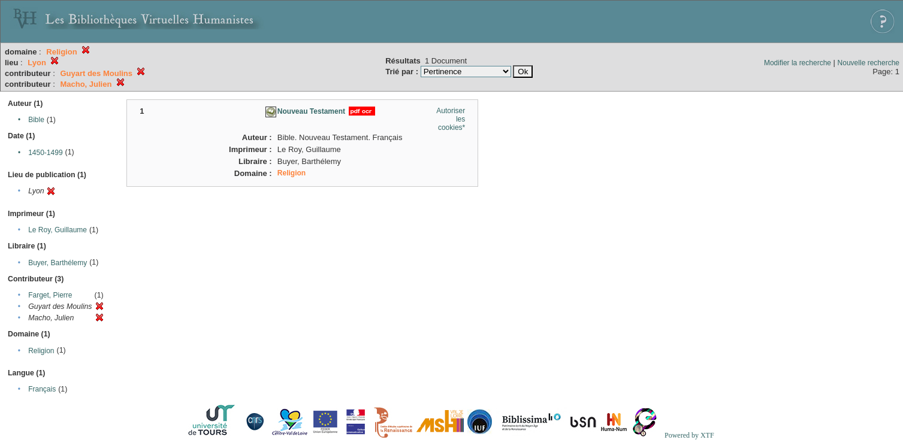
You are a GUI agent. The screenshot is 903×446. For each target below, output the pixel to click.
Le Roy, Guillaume (57, 230)
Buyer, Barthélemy (57, 263)
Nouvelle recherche (868, 63)
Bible (36, 120)
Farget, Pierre (50, 295)
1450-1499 (45, 152)
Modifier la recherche (797, 63)
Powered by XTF (689, 435)
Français (42, 389)
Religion (41, 351)
